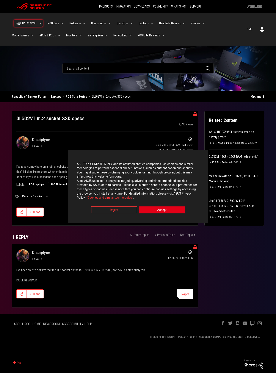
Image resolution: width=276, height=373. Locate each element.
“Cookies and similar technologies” (109, 198)
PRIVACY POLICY (187, 337)
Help (249, 29)
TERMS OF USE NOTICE (163, 337)
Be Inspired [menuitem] (29, 23)
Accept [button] (162, 210)
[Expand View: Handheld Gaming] (184, 23)
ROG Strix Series (76, 96)
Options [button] (256, 96)
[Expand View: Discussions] (110, 23)
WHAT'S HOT (179, 6)
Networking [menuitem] (120, 35)
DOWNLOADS (142, 6)
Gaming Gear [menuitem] (95, 35)
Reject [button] (114, 210)
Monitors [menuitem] (71, 35)
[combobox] (138, 68)
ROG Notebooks (59, 184)
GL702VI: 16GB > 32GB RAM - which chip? (234, 156)
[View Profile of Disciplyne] (41, 139)
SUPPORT (195, 6)
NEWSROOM (51, 324)
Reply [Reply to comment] (185, 294)
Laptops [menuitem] (144, 23)
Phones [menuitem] (195, 23)
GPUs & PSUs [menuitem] (47, 35)
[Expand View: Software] (84, 23)
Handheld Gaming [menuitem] (169, 23)
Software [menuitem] (75, 23)
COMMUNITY (160, 6)
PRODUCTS (106, 6)
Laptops (56, 96)
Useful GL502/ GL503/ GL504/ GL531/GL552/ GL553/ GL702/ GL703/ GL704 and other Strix (231, 206)
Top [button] (19, 362)
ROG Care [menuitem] (53, 23)
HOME (36, 324)
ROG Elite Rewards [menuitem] (149, 35)
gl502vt (24, 196)
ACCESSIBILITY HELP (77, 324)
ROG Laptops (36, 184)
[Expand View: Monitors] (80, 35)
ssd (46, 196)
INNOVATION (123, 6)
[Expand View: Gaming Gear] (106, 35)
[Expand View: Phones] (203, 23)
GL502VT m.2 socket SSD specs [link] (111, 96)
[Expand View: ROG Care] (62, 23)
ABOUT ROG (22, 324)
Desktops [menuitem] (123, 23)
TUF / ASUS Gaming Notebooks (228, 142)
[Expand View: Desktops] (132, 23)
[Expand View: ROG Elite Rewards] (163, 35)
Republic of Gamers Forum (29, 96)
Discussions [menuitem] (99, 23)
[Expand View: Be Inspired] (40, 23)
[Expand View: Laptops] (152, 23)
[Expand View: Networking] (130, 35)
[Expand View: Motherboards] (32, 35)
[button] (22, 212)
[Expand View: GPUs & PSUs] (59, 35)
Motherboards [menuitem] (20, 35)
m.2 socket (36, 196)
